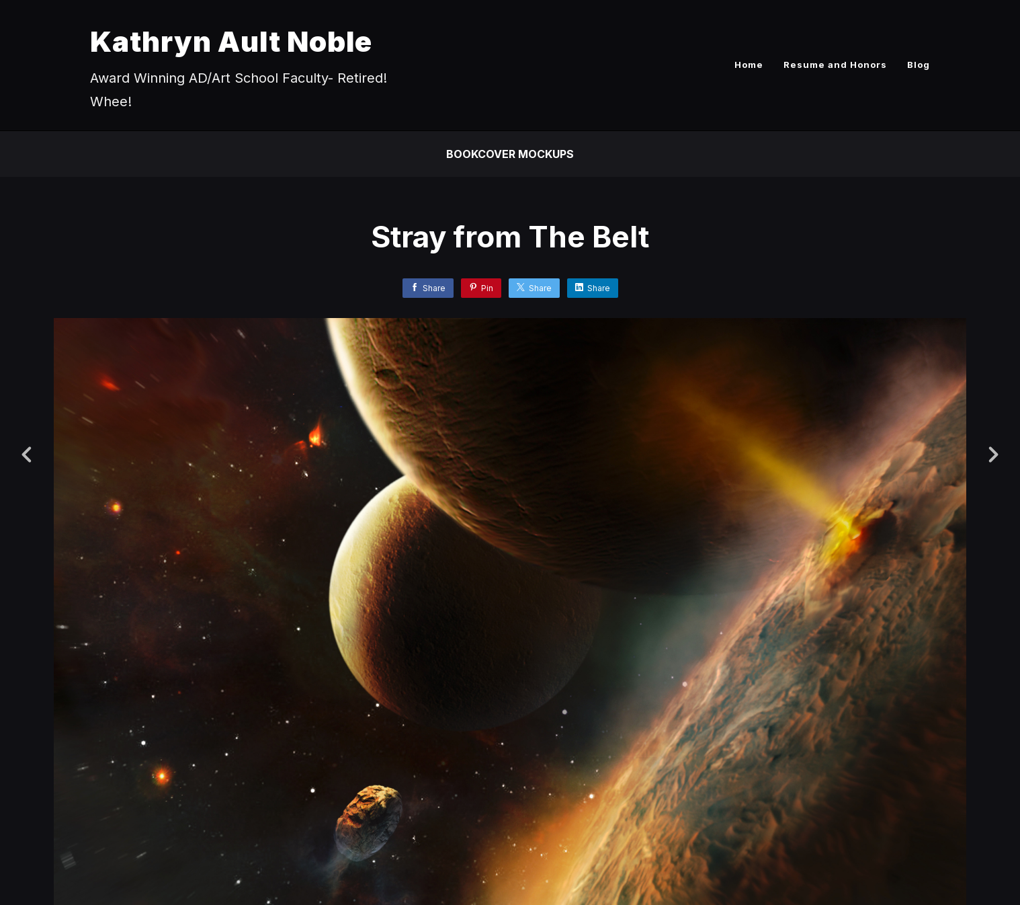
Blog (918, 64)
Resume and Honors (835, 64)
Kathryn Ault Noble (231, 41)
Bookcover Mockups (510, 154)
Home (748, 64)
